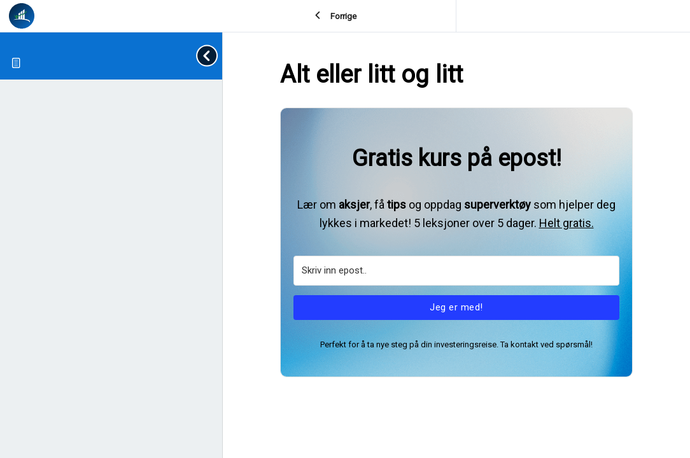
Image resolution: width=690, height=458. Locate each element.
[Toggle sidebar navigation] (209, 56)
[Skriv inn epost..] (456, 271)
